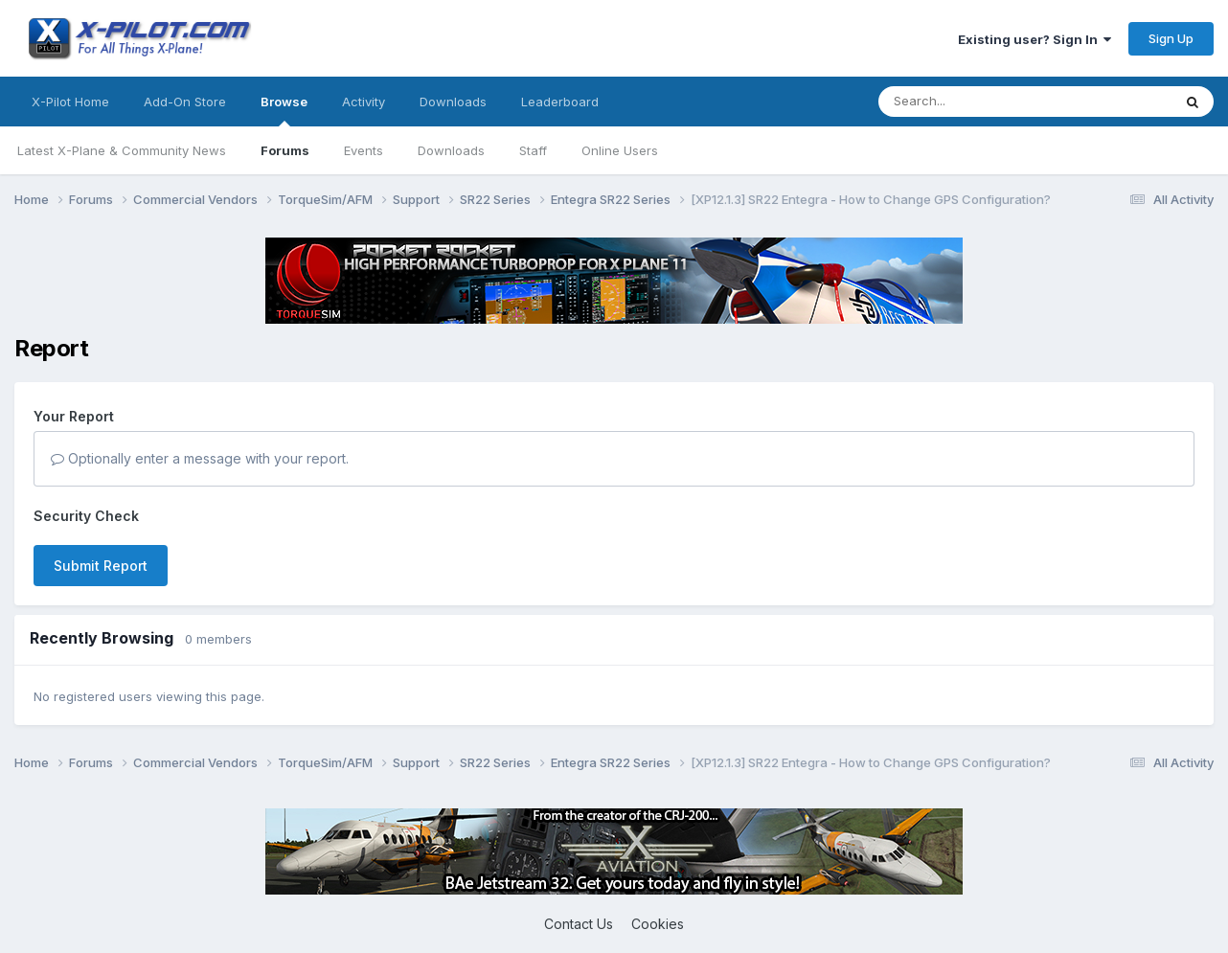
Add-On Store (185, 101)
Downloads (451, 150)
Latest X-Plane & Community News (121, 150)
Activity (363, 101)
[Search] (986, 101)
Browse (284, 110)
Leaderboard (560, 101)
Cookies (657, 924)
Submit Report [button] (101, 565)
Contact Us (578, 924)
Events (363, 150)
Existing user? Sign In (1034, 39)
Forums (285, 150)
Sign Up (1171, 38)
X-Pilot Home (70, 101)
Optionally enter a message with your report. (200, 458)
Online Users (619, 150)
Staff (533, 150)
